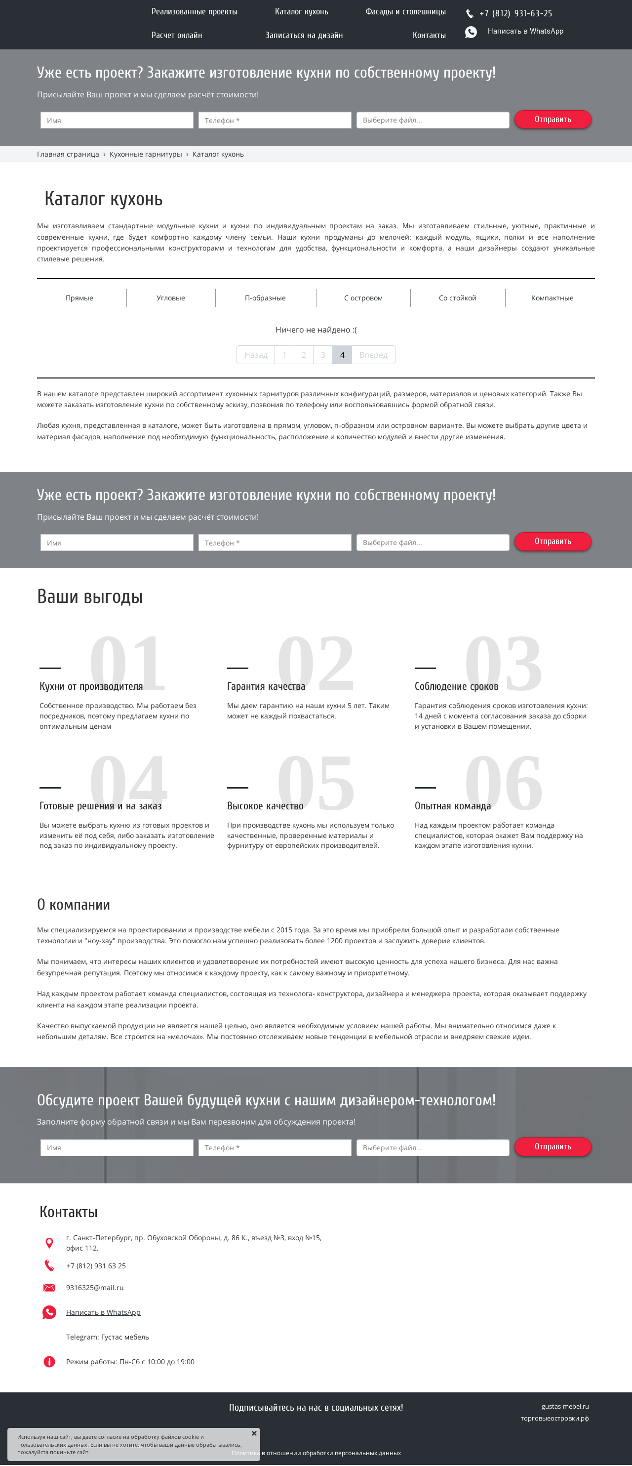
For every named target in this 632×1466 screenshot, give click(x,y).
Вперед (373, 354)
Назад (256, 354)
